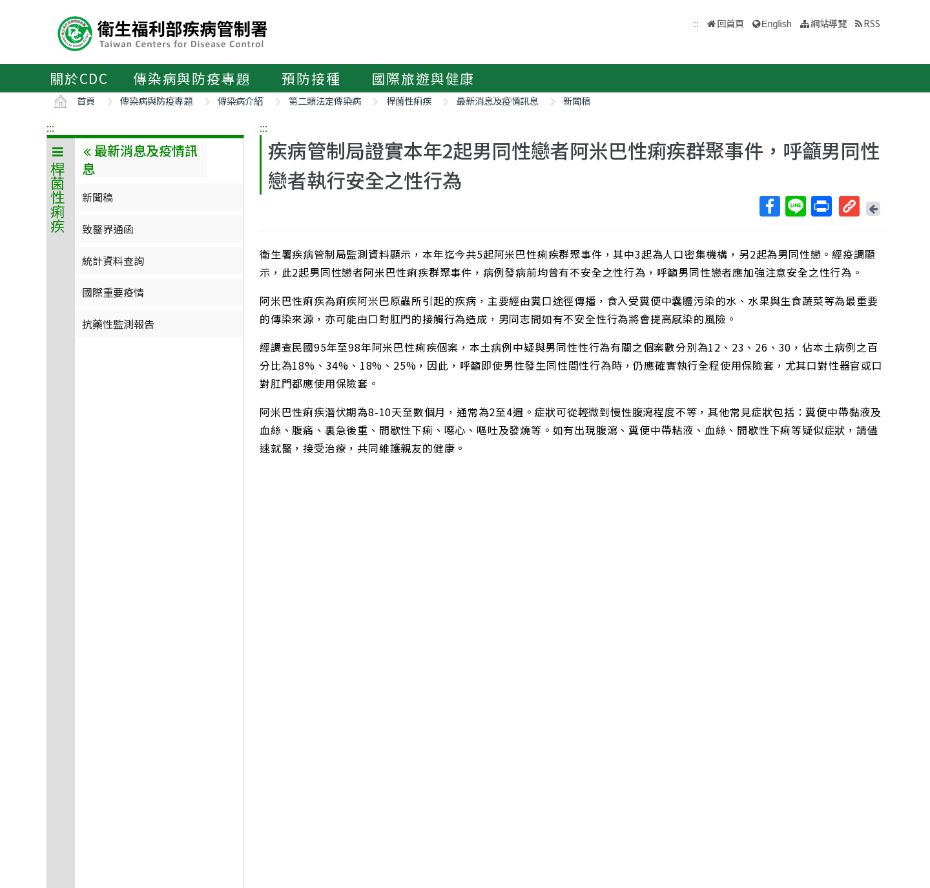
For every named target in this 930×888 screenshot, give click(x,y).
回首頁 (730, 23)
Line (795, 206)
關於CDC (79, 78)
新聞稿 (576, 100)
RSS (871, 23)
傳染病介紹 (240, 100)
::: (50, 127)
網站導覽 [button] (829, 23)
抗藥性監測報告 (118, 324)
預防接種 (311, 78)
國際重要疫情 (113, 292)
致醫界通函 (108, 229)
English (776, 24)
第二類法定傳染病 (325, 100)
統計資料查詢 (113, 260)
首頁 (86, 100)
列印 (821, 206)
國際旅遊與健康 (423, 78)
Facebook (769, 206)
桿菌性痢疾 (408, 100)
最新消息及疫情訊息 (497, 100)
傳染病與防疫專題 (192, 78)
